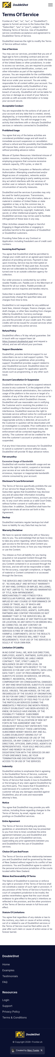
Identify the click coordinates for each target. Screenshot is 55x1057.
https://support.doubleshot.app (17, 341)
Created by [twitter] (26, 1050)
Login (5, 1000)
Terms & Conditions (14, 1017)
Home (6, 964)
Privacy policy (11, 1011)
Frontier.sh (37, 1042)
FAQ (4, 982)
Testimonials (10, 976)
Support (7, 1005)
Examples (8, 970)
